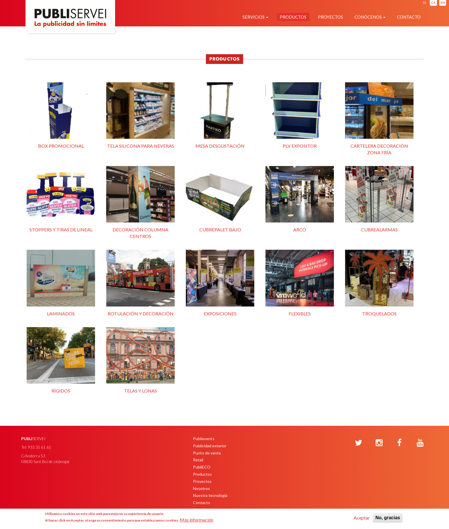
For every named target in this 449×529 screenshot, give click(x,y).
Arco (299, 199)
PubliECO (201, 466)
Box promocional (60, 115)
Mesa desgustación (220, 115)
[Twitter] (358, 443)
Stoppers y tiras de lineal (60, 199)
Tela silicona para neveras (140, 115)
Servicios (255, 16)
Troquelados (379, 282)
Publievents (203, 438)
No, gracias (387, 517)
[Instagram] (379, 443)
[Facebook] (399, 443)
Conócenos (370, 16)
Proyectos (330, 16)
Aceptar (362, 517)
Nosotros (201, 488)
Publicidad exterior (210, 445)
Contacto (409, 16)
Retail (198, 459)
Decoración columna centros (140, 202)
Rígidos (60, 360)
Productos (293, 16)
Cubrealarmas (379, 199)
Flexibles (299, 282)
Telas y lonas (140, 360)
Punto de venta (207, 452)
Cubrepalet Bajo (220, 199)
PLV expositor (299, 115)
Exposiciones (220, 282)
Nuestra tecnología (210, 495)
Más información (196, 519)
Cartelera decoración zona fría (379, 118)
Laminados (60, 282)
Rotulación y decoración (140, 282)
